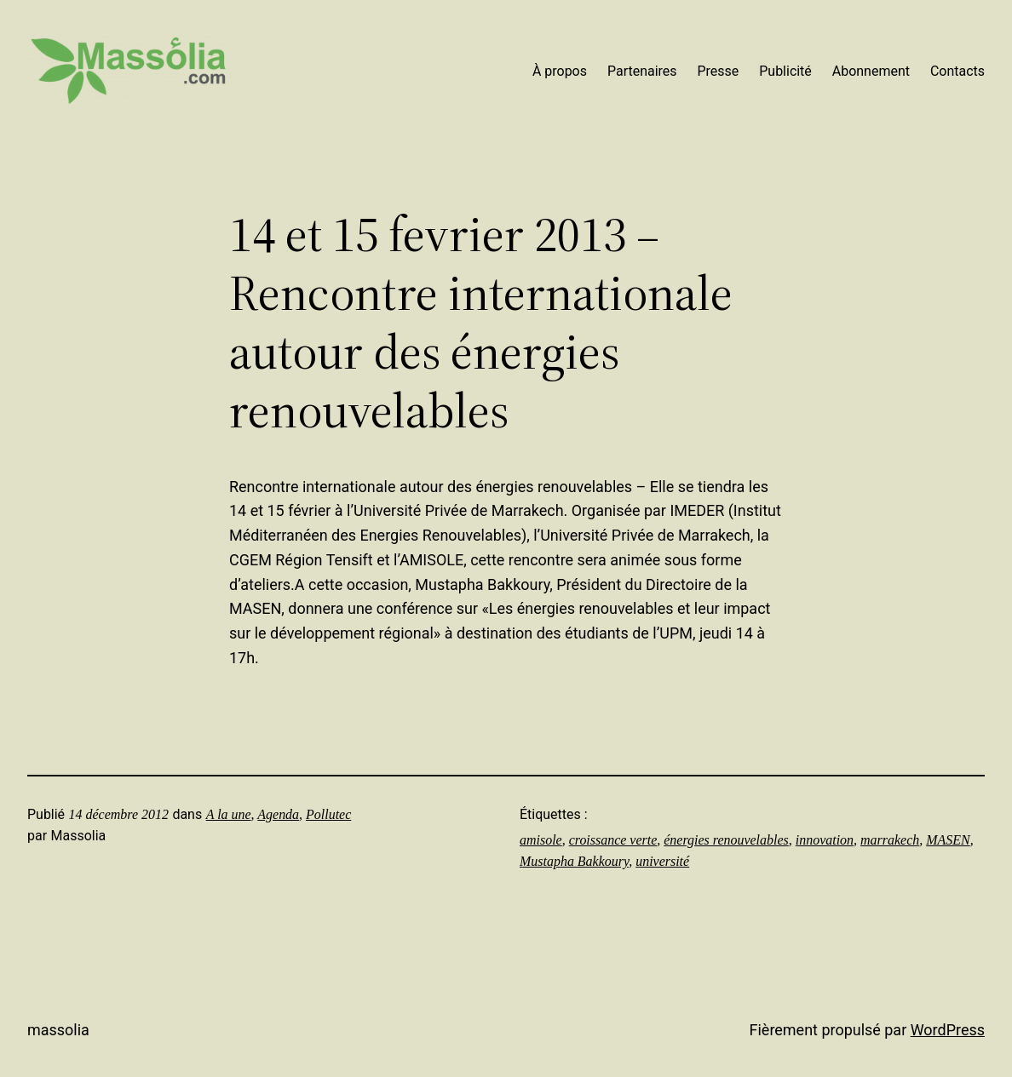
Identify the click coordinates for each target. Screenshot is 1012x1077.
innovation (825, 840)
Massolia (58, 1030)
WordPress (948, 1030)
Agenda (278, 814)
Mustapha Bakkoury (574, 861)
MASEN (947, 840)
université (662, 861)
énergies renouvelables (726, 840)
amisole (541, 840)
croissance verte (613, 840)
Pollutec (328, 814)
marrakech (889, 840)
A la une (228, 814)
